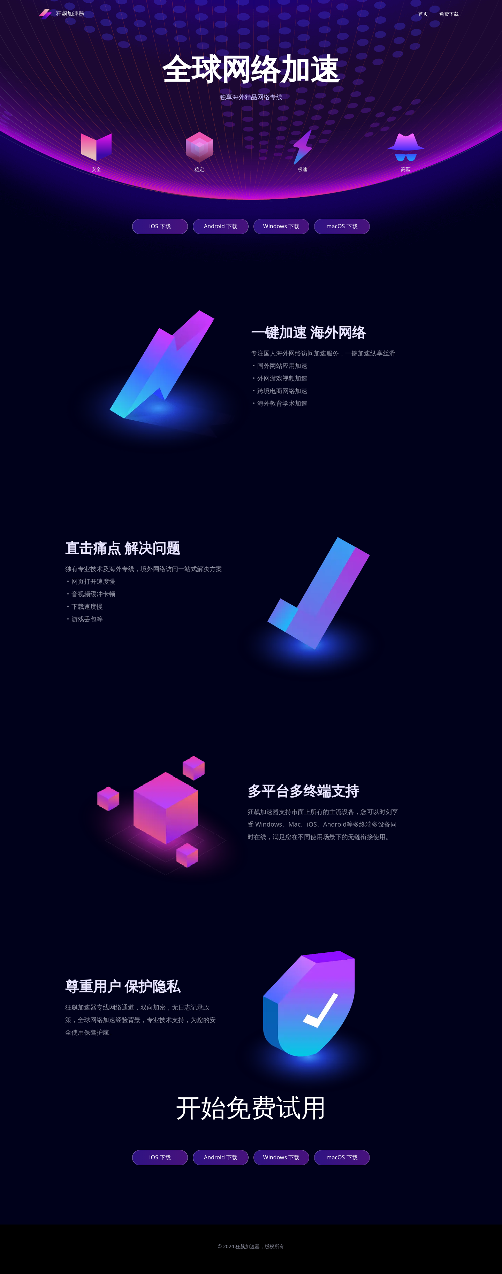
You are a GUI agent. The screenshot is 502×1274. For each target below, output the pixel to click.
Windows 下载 (281, 226)
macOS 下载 (341, 226)
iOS (159, 226)
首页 (423, 13)
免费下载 (449, 13)
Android (220, 226)
